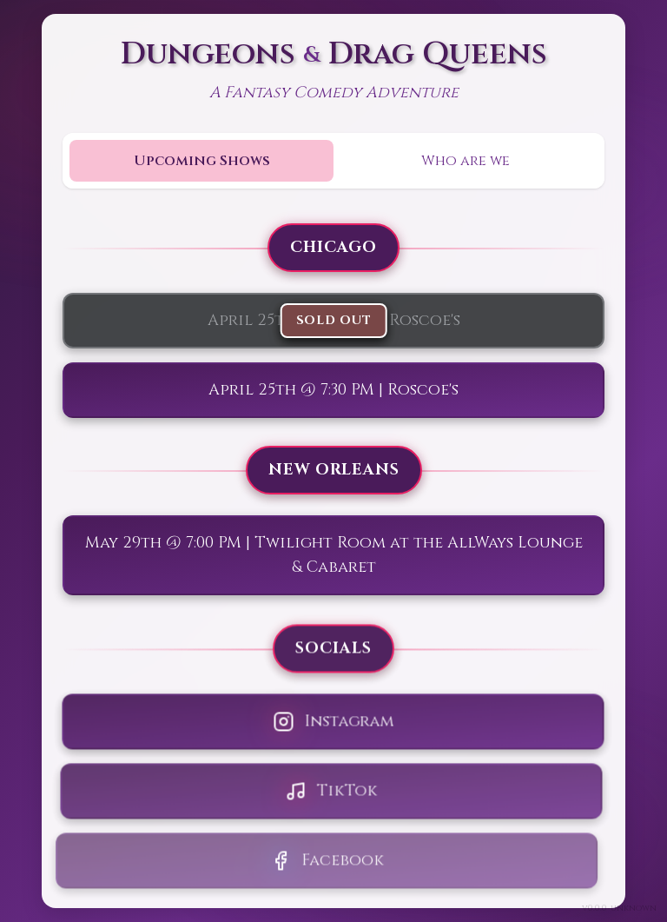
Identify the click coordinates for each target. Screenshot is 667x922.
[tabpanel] (333, 555)
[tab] (201, 161)
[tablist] (333, 161)
